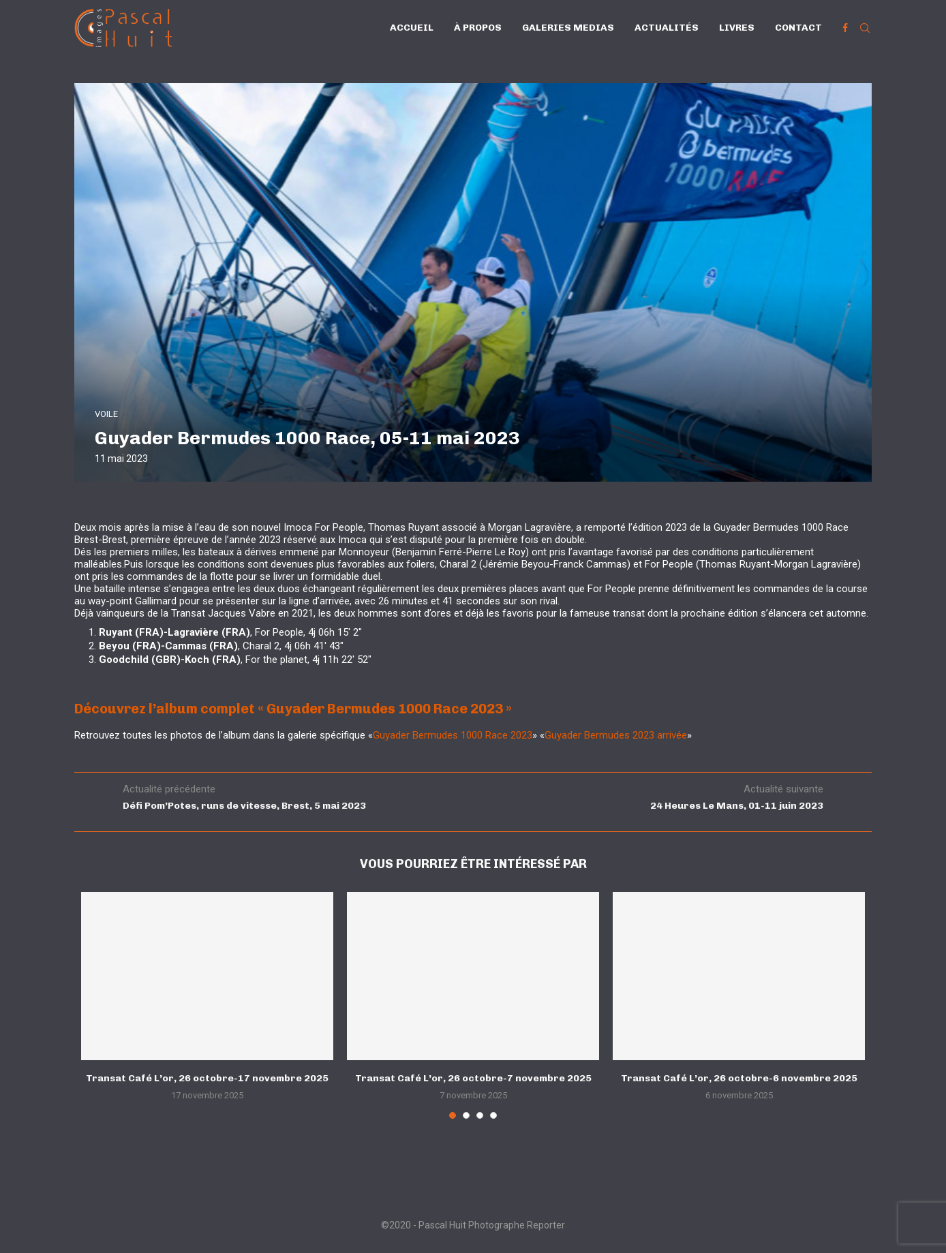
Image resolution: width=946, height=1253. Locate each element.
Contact (798, 27)
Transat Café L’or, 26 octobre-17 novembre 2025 (207, 1078)
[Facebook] (845, 28)
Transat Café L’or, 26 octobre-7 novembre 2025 (473, 1078)
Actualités (667, 27)
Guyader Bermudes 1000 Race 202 (450, 735)
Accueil (411, 27)
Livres (736, 27)
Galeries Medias (568, 27)
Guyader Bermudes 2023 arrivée (616, 735)
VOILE (106, 414)
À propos (478, 27)
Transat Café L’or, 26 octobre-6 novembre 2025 (739, 1078)
